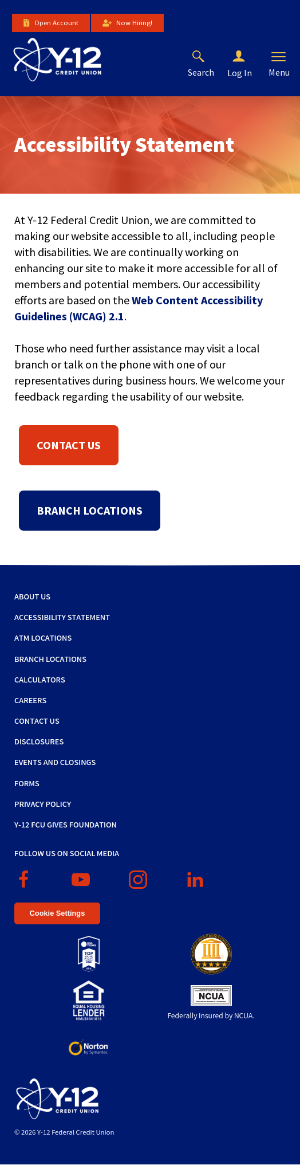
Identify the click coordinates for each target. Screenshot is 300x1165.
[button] (248, 56)
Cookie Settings (57, 913)
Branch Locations (90, 510)
